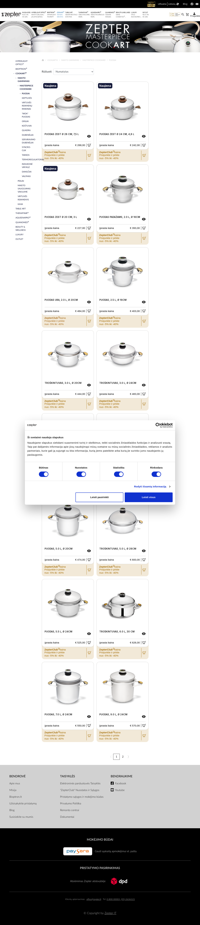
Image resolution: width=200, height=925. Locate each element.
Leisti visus (149, 497)
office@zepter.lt (93, 899)
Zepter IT (110, 913)
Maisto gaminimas (70, 60)
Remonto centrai (69, 810)
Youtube (120, 790)
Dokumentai (67, 817)
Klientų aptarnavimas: (75, 899)
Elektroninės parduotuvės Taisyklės (80, 783)
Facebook (120, 783)
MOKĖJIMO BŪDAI (100, 839)
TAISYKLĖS (67, 776)
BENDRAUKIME (121, 776)
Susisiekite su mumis (21, 817)
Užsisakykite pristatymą (23, 803)
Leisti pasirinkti (99, 497)
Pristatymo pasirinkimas (100, 868)
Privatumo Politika (70, 803)
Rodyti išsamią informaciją (150, 486)
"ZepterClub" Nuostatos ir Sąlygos (79, 790)
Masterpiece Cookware (94, 60)
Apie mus (14, 783)
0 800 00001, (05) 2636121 (121, 899)
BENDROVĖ (17, 776)
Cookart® (52, 60)
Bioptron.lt (15, 797)
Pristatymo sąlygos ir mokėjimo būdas (82, 797)
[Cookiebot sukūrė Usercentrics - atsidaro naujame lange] (158, 425)
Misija (12, 790)
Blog (12, 810)
